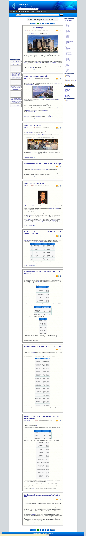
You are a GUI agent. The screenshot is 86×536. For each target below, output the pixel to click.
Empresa (67, 36)
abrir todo (66, 20)
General (67, 46)
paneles (26, 58)
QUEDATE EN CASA (16, 61)
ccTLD (67, 24)
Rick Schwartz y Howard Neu (44, 151)
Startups (67, 65)
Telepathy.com (58, 66)
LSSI (52, 533)
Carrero (67, 90)
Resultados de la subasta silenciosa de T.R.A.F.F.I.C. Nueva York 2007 (42, 417)
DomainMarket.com (38, 116)
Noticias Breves (68, 52)
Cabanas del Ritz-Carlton (50, 99)
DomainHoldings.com (27, 63)
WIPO (67, 71)
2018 (72, 80)
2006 (72, 84)
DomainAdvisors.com (31, 111)
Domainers (68, 32)
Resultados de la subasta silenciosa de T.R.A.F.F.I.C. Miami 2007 (42, 272)
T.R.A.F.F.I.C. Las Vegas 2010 (34, 183)
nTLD (67, 53)
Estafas (67, 43)
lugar (37, 33)
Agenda (58, 99)
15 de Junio (45, 263)
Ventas (32, 275)
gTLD (67, 47)
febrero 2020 (68, 76)
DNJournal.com (44, 110)
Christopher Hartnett (56, 107)
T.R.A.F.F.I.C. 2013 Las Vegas (34, 28)
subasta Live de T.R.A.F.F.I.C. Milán (42, 169)
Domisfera (23, 4)
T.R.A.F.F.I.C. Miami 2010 (32, 125)
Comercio (67, 25)
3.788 (43, 281)
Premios (67, 58)
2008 (67, 84)
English (67, 37)
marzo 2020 (68, 75)
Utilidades (67, 69)
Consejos (67, 26)
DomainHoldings (50, 116)
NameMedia (28, 110)
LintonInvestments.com (37, 62)
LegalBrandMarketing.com (52, 62)
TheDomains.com (26, 116)
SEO (67, 64)
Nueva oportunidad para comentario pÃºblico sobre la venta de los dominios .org (16, 74)
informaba (53, 220)
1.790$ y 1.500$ (57, 83)
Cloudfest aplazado (16, 84)
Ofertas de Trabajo (69, 54)
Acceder (67, 100)
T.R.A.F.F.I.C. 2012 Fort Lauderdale (35, 76)
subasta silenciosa (33, 263)
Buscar (61, 14)
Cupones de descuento (36, 533)
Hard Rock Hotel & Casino (41, 189)
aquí (36, 425)
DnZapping (68, 31)
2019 (69, 80)
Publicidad (68, 60)
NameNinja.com (48, 66)
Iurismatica (68, 96)
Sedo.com (25, 62)
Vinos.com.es (26, 173)
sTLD (67, 66)
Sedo (36, 110)
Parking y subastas (27, 166)
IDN (67, 49)
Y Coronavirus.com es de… (16, 89)
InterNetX (38, 134)
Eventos (25, 30)
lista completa (32, 352)
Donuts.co (25, 115)
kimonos (33, 488)
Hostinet (67, 94)
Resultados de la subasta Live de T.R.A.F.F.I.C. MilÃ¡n (42, 164)
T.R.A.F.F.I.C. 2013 (32, 33)
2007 (69, 84)
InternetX (36, 213)
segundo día (29, 215)
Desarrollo (68, 29)
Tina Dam (27, 216)
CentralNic (29, 219)
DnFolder (67, 30)
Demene (67, 91)
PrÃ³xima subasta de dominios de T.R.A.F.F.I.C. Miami (42, 347)
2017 (75, 80)
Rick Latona (26, 205)
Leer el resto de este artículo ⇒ (29, 69)
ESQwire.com (31, 67)
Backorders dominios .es (36, 11)
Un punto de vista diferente (27, 7)
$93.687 (48, 480)
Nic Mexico (43, 134)
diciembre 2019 (68, 79)
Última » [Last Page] (53, 23)
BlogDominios (68, 89)
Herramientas (68, 48)
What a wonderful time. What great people (39, 205)
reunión (25, 221)
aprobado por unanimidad (38, 221)
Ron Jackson (50, 211)
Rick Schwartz (51, 208)
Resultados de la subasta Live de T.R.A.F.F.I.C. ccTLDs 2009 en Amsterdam (43, 232)
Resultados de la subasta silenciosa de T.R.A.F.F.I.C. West (42, 496)
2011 (69, 83)
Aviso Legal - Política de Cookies (46, 533)
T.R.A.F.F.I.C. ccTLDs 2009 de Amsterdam (36, 241)
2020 (67, 80)
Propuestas (68, 59)
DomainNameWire (27, 240)
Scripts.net (50, 173)
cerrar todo (70, 20)
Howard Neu (57, 208)
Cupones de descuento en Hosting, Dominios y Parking (28, 8)
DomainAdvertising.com (48, 213)
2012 (67, 83)
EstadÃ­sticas (68, 42)
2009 (75, 83)
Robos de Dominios (69, 63)
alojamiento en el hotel (30, 84)
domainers (32, 152)
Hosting (67, 95)
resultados (32, 169)
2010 (72, 83)
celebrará (38, 82)
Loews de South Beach (29, 132)
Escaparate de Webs (69, 41)
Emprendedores (68, 35)
